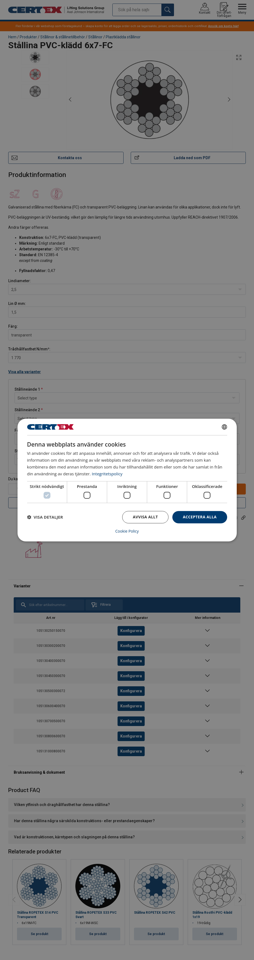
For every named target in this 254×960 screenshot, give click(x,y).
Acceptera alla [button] (199, 516)
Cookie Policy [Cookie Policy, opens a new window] (127, 531)
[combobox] (224, 427)
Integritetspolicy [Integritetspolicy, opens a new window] (107, 473)
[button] (45, 517)
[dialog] (127, 480)
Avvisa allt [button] (145, 516)
